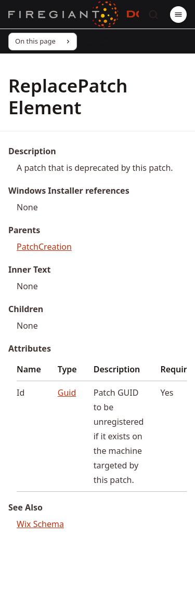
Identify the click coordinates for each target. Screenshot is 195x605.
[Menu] (178, 14)
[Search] (153, 14)
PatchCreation (44, 246)
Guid (67, 392)
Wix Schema (40, 524)
